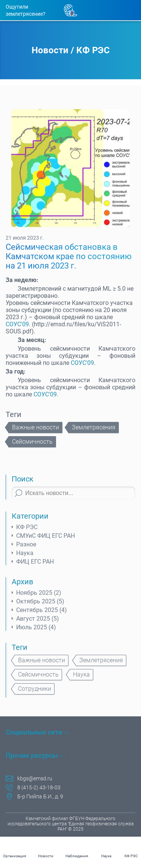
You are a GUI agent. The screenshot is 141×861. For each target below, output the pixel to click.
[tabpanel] (70, 173)
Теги (19, 652)
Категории (30, 520)
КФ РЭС (93, 50)
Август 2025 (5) (37, 623)
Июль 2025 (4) (36, 632)
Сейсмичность (32, 446)
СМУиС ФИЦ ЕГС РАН (45, 540)
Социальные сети (34, 733)
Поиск (22, 483)
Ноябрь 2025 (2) (38, 597)
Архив (22, 586)
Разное (26, 549)
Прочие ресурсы (32, 756)
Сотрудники (34, 693)
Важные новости (35, 432)
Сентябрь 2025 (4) (41, 614)
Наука (24, 557)
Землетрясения (93, 432)
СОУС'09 (17, 329)
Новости (50, 50)
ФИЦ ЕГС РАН (35, 566)
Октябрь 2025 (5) (40, 606)
